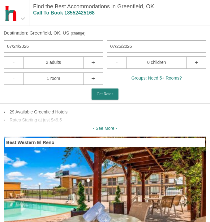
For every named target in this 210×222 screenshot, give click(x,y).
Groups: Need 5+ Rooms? (156, 78)
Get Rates (104, 94)
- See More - (105, 128)
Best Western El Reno (30, 142)
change (78, 33)
